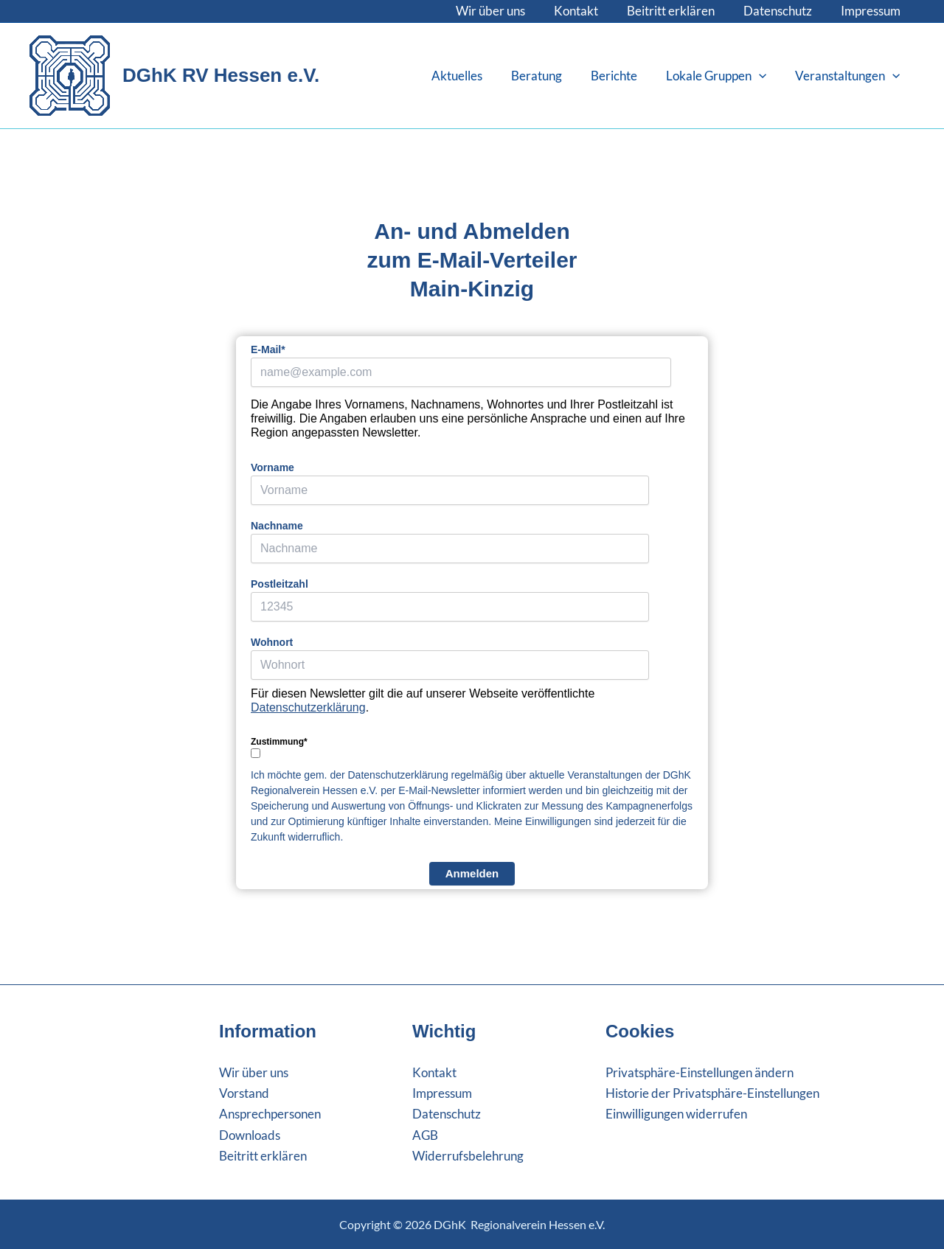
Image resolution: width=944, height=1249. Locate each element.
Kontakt (588, 10)
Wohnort (272, 642)
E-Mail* (268, 349)
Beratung (549, 75)
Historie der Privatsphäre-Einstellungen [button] (712, 1093)
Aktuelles (473, 75)
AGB (425, 1135)
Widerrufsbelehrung (468, 1155)
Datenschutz (783, 10)
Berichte (623, 75)
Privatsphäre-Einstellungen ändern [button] (699, 1072)
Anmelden (472, 873)
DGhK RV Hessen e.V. (220, 75)
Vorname (272, 467)
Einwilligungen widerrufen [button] (676, 1113)
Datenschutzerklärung (308, 707)
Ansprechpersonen (270, 1113)
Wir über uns (506, 10)
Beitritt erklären (679, 10)
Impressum (872, 10)
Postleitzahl (279, 584)
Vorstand (244, 1093)
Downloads (249, 1135)
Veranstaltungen (849, 75)
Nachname (277, 526)
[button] (764, 75)
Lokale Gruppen (722, 75)
